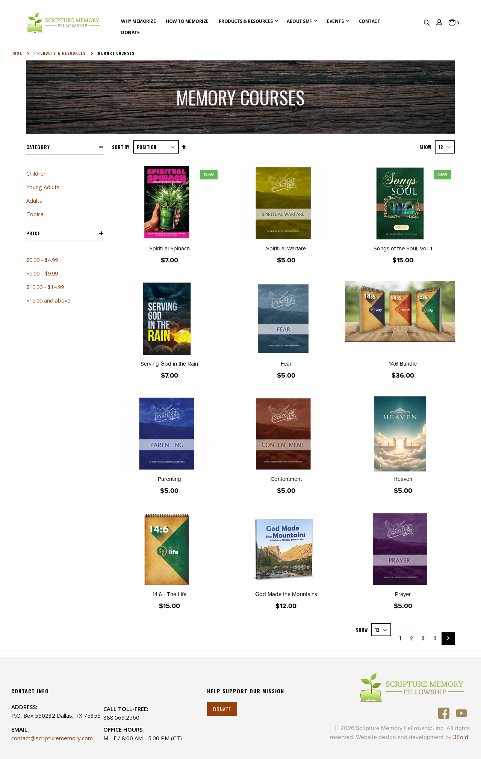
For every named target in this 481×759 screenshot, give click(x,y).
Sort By (120, 147)
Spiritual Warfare (286, 248)
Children (36, 173)
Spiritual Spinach (169, 248)
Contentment (286, 479)
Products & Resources (60, 53)
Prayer (403, 594)
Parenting (169, 479)
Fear (286, 363)
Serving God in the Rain (169, 363)
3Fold (460, 737)
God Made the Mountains (286, 594)
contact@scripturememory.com (52, 738)
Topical (35, 214)
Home (16, 53)
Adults (34, 200)
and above (48, 300)
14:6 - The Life (169, 594)
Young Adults (42, 187)
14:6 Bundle (403, 363)
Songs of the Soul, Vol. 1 (403, 248)
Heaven (402, 479)
